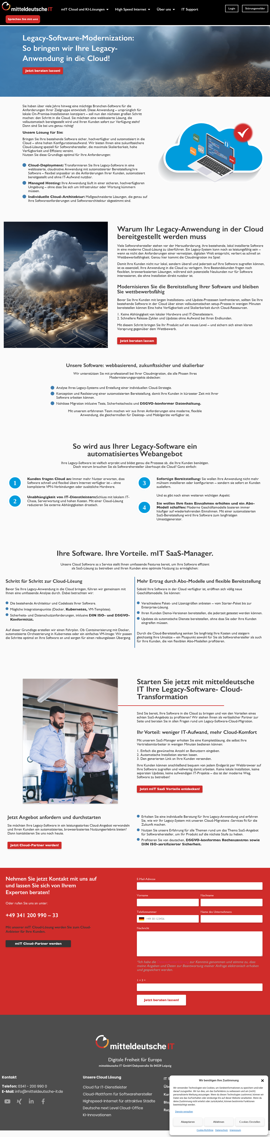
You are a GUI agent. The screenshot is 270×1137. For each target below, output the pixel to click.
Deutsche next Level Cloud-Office (113, 1114)
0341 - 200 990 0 (32, 1092)
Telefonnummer (147, 918)
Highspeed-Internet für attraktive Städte (119, 1107)
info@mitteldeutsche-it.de (39, 1098)
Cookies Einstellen (249, 1121)
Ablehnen (218, 1121)
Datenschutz (221, 1130)
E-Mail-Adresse (146, 885)
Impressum (235, 1130)
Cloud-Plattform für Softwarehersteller (117, 1100)
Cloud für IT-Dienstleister (105, 1093)
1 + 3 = (141, 986)
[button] (262, 1080)
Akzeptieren (188, 1121)
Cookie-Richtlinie (205, 1130)
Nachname (207, 901)
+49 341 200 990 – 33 (32, 921)
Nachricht (143, 934)
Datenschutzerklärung (173, 968)
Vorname (142, 901)
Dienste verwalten (184, 1111)
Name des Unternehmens (216, 918)
